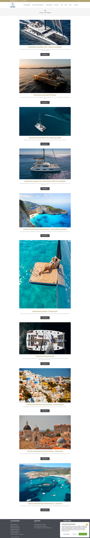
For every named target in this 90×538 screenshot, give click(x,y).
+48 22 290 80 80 (23, 0)
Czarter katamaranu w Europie (40, 524)
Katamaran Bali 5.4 (14, 524)
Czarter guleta (49, 4)
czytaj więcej (44, 54)
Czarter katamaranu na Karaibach (40, 526)
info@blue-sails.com (14, 0)
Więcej (68, 530)
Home (41, 12)
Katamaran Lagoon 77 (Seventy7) (16, 534)
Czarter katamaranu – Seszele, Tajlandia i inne (43, 527)
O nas (70, 4)
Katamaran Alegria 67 (14, 532)
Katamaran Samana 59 (14, 529)
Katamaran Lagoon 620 (15, 531)
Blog (66, 4)
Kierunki (56, 4)
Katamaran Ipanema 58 (14, 527)
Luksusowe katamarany (37, 4)
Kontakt (76, 4)
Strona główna (27, 4)
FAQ (62, 4)
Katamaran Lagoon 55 (14, 526)
